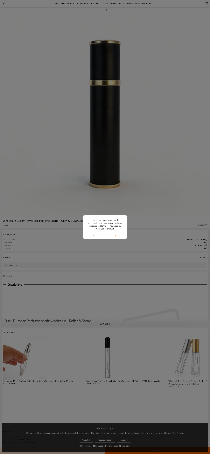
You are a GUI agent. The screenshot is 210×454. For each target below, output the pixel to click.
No (94, 235)
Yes (116, 235)
